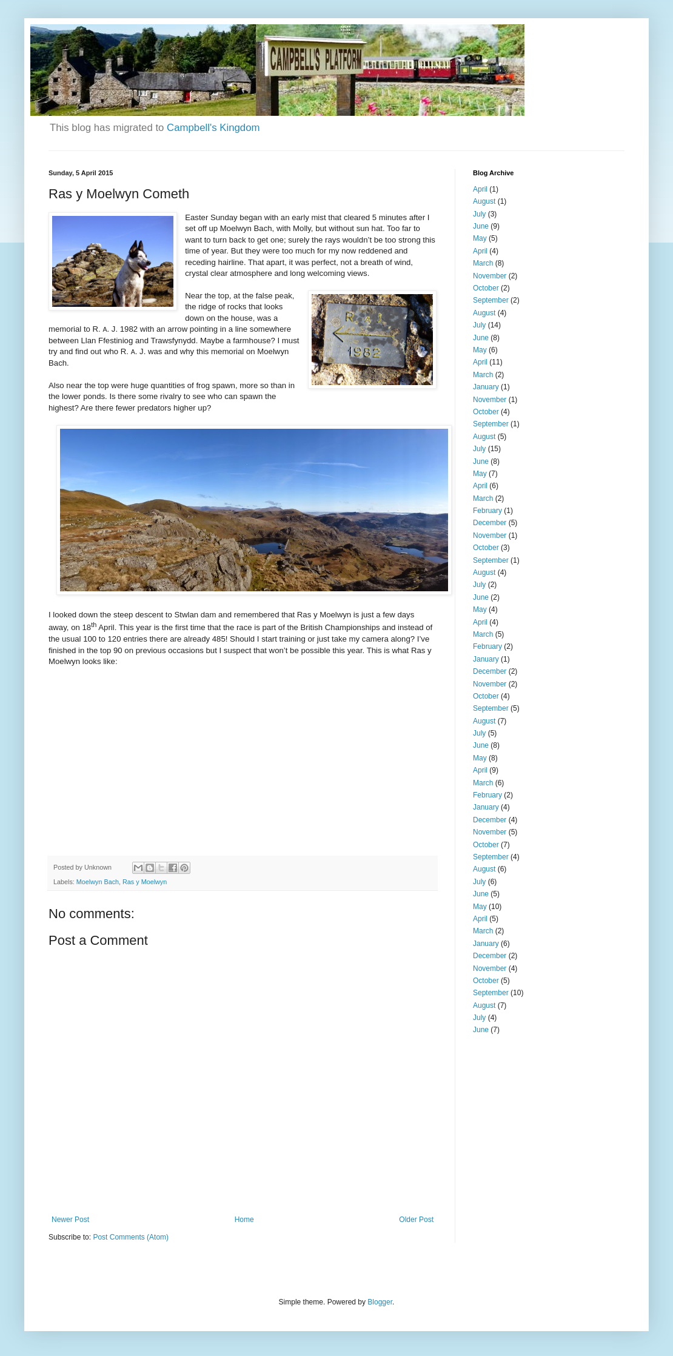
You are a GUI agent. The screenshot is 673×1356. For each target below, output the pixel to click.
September (491, 300)
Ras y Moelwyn (144, 881)
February (487, 510)
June (481, 226)
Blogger (379, 1302)
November (489, 276)
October (486, 288)
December (489, 523)
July (479, 214)
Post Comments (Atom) (131, 1237)
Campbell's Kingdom (213, 127)
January (486, 387)
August (484, 201)
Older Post (416, 1219)
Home (244, 1219)
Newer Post (70, 1219)
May (480, 238)
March (483, 263)
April (480, 189)
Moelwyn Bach (97, 881)
